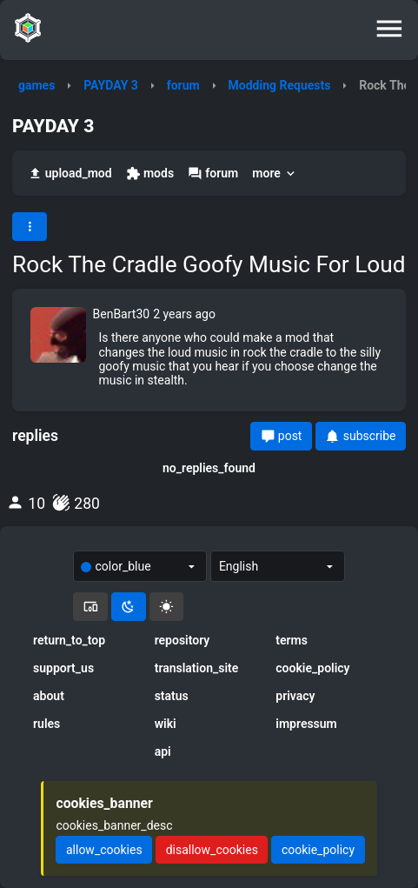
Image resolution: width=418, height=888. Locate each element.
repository (182, 640)
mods (150, 173)
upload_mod (70, 173)
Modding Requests (280, 85)
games (36, 85)
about (48, 696)
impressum (306, 724)
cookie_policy (312, 668)
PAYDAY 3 (110, 85)
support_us (63, 668)
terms (291, 640)
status (172, 696)
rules (46, 724)
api (163, 751)
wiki (165, 724)
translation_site (197, 668)
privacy (295, 696)
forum (183, 85)
